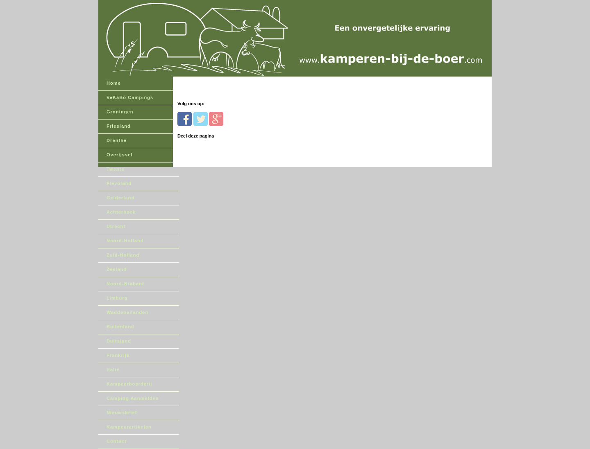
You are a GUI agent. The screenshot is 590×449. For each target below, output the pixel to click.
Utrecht (116, 226)
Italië (113, 369)
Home (114, 83)
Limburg (117, 298)
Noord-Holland (125, 240)
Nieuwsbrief (122, 412)
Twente (116, 169)
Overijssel (120, 154)
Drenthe (117, 140)
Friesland (119, 126)
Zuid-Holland (123, 255)
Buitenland (120, 326)
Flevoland (119, 183)
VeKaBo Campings (130, 97)
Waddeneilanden (127, 312)
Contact (117, 441)
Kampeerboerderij (129, 383)
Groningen (120, 111)
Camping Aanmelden (133, 398)
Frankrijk (118, 355)
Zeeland (117, 269)
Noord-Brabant (125, 283)
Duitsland (119, 340)
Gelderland (120, 197)
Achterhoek (121, 212)
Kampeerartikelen (129, 426)
